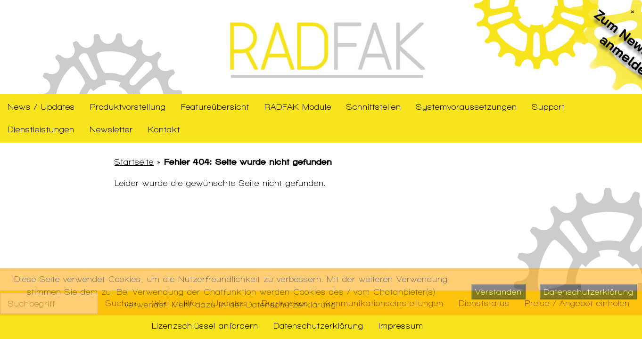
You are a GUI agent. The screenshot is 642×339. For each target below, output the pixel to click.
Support (548, 106)
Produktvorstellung (128, 106)
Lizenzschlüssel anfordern (205, 325)
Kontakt (164, 129)
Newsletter (111, 129)
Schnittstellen (373, 106)
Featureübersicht (215, 106)
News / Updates (41, 106)
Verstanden (498, 291)
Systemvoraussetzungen (466, 106)
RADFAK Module (297, 106)
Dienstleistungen (41, 129)
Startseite (134, 161)
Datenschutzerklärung (318, 325)
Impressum (401, 325)
